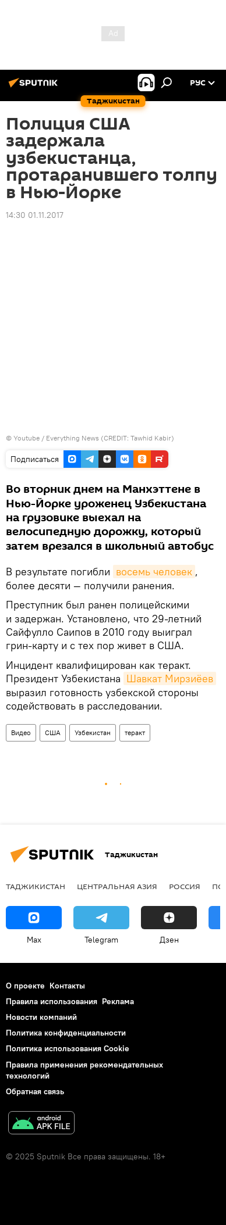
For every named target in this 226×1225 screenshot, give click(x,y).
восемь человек (154, 571)
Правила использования (51, 1001)
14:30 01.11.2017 (34, 215)
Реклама (118, 1001)
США (53, 732)
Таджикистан (35, 886)
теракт (135, 732)
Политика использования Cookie (67, 1048)
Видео (21, 732)
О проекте (25, 985)
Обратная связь (35, 1091)
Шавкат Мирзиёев (169, 678)
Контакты (67, 985)
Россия (184, 886)
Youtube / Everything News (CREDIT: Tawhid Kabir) (93, 438)
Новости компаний (41, 1017)
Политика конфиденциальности (66, 1032)
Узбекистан (93, 732)
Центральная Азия (117, 886)
